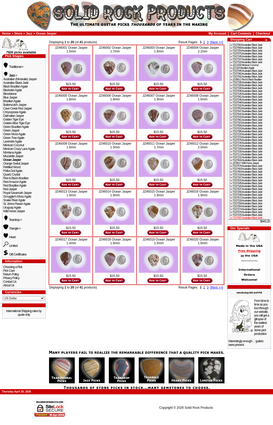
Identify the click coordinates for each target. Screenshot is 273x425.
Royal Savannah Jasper (17, 193)
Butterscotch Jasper (14, 105)
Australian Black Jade (16, 83)
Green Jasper (11, 130)
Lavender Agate (12, 141)
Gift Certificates (14, 254)
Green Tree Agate (13, 138)
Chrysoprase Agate (14, 112)
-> (10, 75)
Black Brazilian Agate (15, 86)
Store (18, 33)
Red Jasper (10, 189)
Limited (10, 246)
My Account (217, 33)
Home (6, 33)
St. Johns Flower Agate (16, 204)
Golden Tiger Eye (13, 119)
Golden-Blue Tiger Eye (16, 123)
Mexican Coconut (13, 145)
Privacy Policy (11, 278)
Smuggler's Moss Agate (17, 196)
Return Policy (11, 274)
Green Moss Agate (14, 134)
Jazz (29, 33)
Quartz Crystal (11, 174)
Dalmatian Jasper (13, 116)
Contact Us (9, 282)
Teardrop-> (12, 220)
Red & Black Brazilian (15, 178)
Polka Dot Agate (12, 171)
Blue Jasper (10, 97)
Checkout (263, 33)
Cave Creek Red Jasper (17, 108)
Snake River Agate (14, 200)
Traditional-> (13, 67)
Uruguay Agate (12, 207)
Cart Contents (241, 33)
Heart (9, 237)
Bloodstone (10, 94)
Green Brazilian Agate (16, 127)
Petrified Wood (11, 167)
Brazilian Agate (12, 101)
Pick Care (9, 271)
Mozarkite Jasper (13, 156)
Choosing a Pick (12, 267)
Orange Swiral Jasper (16, 163)
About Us (8, 285)
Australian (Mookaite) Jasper (20, 79)
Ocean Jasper (46, 33)
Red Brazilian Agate (14, 185)
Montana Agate (12, 152)
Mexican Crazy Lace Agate (19, 149)
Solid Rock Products (199, 408)
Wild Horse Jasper (14, 211)
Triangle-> (12, 228)
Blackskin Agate (12, 90)
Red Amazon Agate (14, 182)
